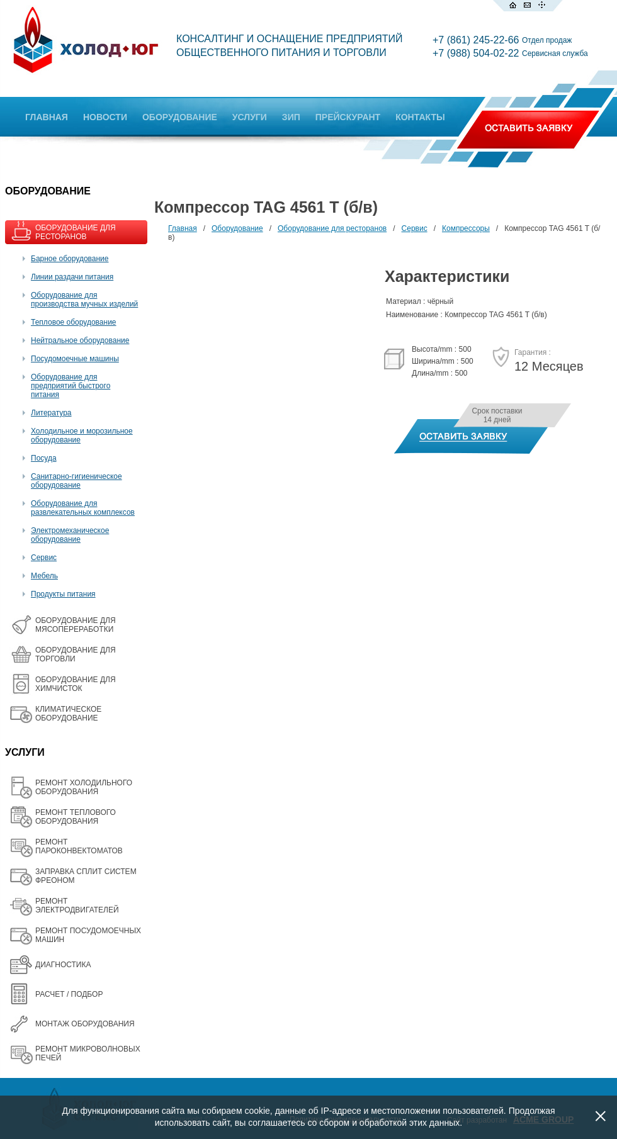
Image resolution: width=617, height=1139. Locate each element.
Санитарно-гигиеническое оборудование (76, 481)
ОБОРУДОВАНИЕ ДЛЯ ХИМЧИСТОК (75, 684)
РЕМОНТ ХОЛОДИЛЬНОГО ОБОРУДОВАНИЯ (83, 787)
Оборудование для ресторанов (332, 228)
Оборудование (237, 228)
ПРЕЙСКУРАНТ (347, 117)
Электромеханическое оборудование (70, 535)
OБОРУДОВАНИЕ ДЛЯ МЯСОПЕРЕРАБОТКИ (75, 625)
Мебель (44, 575)
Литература (51, 412)
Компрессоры (466, 228)
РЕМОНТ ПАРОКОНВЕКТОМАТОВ (79, 846)
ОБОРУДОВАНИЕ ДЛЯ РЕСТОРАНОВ (75, 232)
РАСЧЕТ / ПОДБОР (69, 994)
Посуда (44, 458)
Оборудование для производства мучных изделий (84, 299)
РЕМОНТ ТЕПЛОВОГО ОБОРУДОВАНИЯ (75, 817)
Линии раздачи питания (72, 276)
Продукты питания (63, 594)
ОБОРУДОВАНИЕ (179, 117)
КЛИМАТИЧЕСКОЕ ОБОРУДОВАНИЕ (68, 713)
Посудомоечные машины (75, 358)
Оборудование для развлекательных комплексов (83, 508)
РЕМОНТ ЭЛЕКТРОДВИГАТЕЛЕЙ (77, 905)
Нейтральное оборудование (80, 340)
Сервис (44, 557)
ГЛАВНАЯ (46, 117)
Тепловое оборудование (73, 322)
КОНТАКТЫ (419, 117)
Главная (182, 228)
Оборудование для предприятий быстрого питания (70, 386)
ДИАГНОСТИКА (63, 964)
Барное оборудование (70, 258)
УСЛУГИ (249, 117)
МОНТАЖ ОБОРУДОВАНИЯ (85, 1023)
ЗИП (291, 117)
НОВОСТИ (105, 117)
